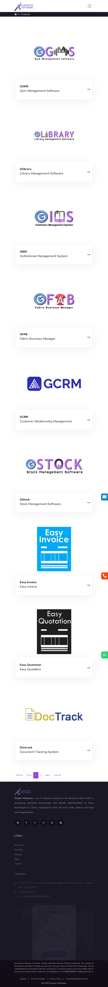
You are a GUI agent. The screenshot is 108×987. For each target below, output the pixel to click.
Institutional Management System (44, 256)
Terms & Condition (38, 979)
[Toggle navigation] (89, 6)
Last (57, 775)
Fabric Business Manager (37, 339)
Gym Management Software (40, 91)
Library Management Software (41, 173)
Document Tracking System (39, 752)
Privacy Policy (55, 979)
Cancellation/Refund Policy (77, 979)
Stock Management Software (40, 504)
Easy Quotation (30, 669)
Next (48, 775)
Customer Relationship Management (46, 421)
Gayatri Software (58, 983)
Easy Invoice (28, 587)
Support (23, 979)
